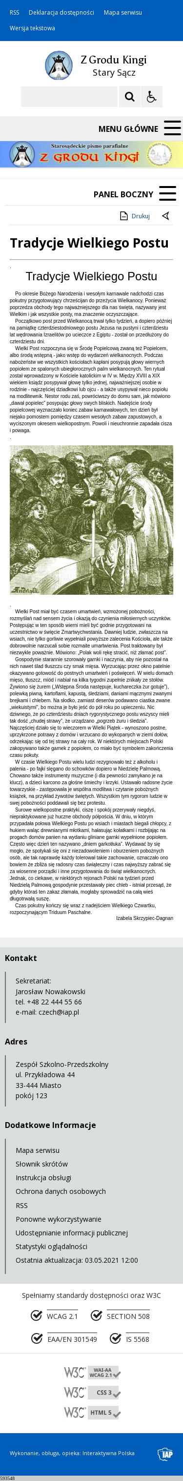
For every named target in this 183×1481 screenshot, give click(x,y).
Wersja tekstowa (32, 28)
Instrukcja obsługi (43, 1177)
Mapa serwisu (123, 13)
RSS (14, 13)
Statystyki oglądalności (51, 1246)
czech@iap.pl (59, 1012)
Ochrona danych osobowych (61, 1191)
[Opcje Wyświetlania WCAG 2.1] (152, 96)
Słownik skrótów (42, 1163)
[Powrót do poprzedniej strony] (166, 216)
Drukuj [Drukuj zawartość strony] (134, 215)
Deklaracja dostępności (61, 13)
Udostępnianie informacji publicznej (72, 1232)
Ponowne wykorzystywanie (59, 1219)
